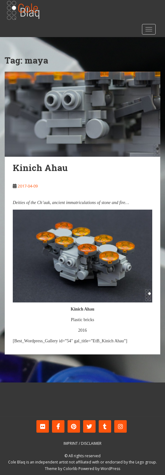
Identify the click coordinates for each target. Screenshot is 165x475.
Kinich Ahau (40, 167)
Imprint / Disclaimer (82, 443)
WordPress (110, 468)
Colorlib (70, 468)
